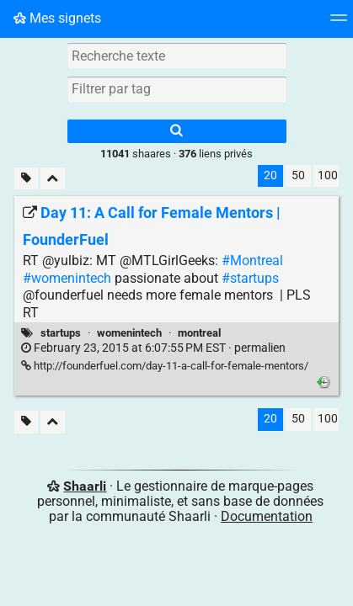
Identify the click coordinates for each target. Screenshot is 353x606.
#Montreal (252, 260)
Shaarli (84, 486)
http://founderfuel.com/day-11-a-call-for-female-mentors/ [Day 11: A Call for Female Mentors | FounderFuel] (164, 365)
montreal (199, 333)
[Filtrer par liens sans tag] (26, 178)
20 (270, 175)
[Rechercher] (176, 131)
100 (328, 175)
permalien (153, 348)
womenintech (129, 333)
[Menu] (338, 23)
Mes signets (57, 18)
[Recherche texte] (176, 55)
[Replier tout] (52, 178)
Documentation (267, 516)
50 (298, 175)
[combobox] (176, 89)
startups (60, 333)
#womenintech (67, 278)
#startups (250, 278)
